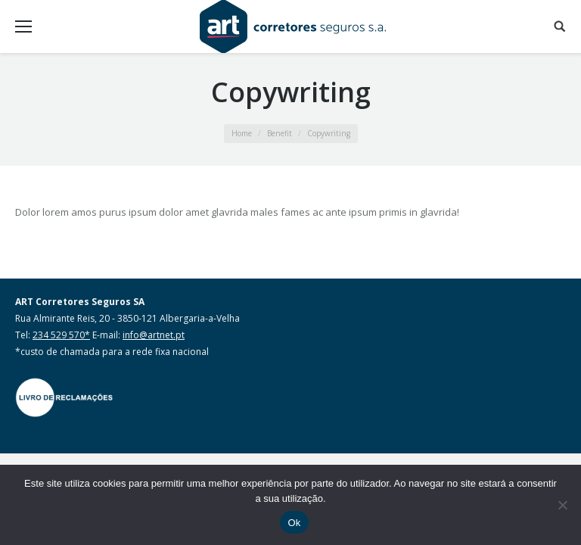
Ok (293, 522)
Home (241, 133)
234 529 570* (61, 335)
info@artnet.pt (154, 335)
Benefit (279, 133)
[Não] (562, 504)
